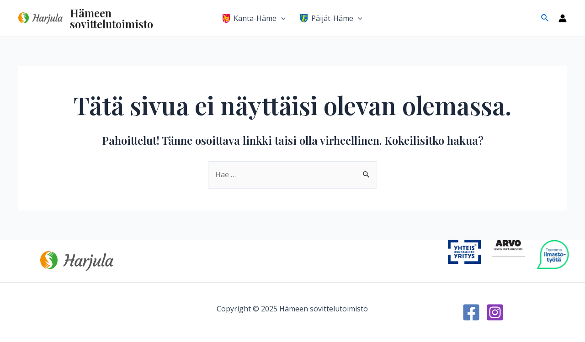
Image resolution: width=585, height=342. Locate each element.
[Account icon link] (562, 18)
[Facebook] (471, 312)
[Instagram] (495, 312)
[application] (281, 18)
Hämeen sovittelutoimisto (111, 18)
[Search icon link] (545, 18)
